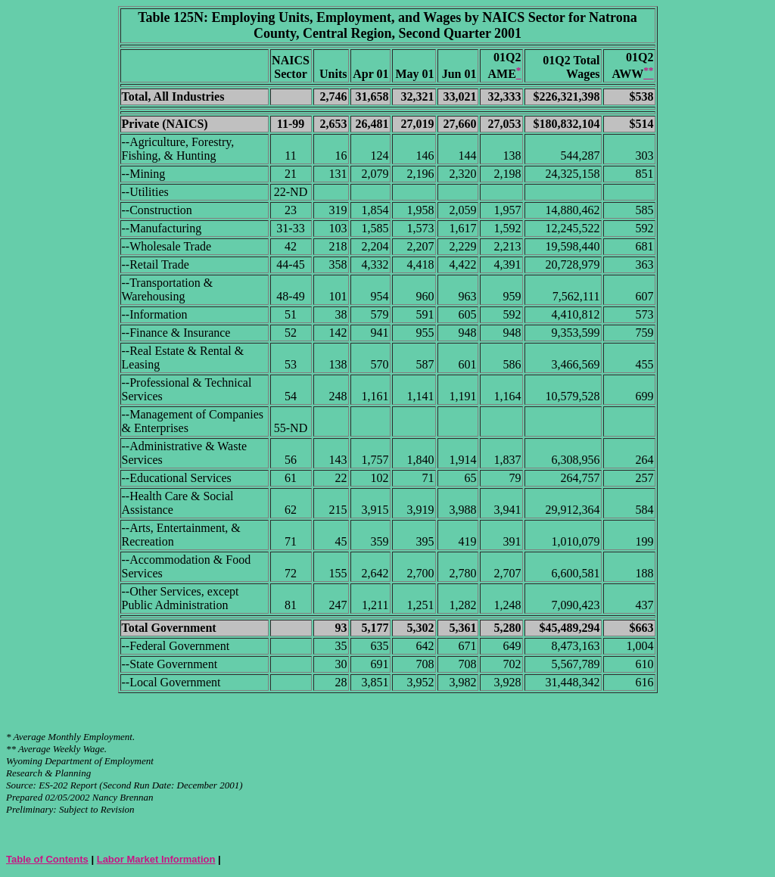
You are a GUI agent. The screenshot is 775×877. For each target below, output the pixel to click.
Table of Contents (47, 859)
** (11, 748)
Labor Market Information (156, 859)
